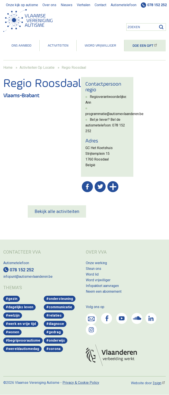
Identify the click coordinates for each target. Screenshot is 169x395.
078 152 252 (157, 5)
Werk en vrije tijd (22, 324)
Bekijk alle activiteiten (57, 211)
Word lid (92, 274)
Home (8, 67)
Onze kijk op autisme (22, 5)
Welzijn (14, 315)
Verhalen (83, 5)
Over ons (49, 5)
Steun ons (93, 269)
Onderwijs (57, 340)
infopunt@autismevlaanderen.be (28, 276)
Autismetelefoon (123, 5)
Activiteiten (58, 45)
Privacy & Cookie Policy (80, 383)
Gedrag (55, 332)
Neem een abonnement (103, 291)
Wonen (13, 332)
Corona (55, 349)
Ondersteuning (61, 299)
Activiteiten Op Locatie (37, 67)
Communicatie (60, 307)
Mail (91, 318)
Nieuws (66, 5)
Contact (100, 5)
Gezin (12, 299)
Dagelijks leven (20, 307)
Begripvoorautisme (24, 340)
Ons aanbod (21, 45)
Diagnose (56, 324)
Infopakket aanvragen (102, 286)
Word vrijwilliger (100, 45)
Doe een (145, 46)
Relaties (55, 315)
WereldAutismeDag (23, 349)
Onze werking (96, 263)
